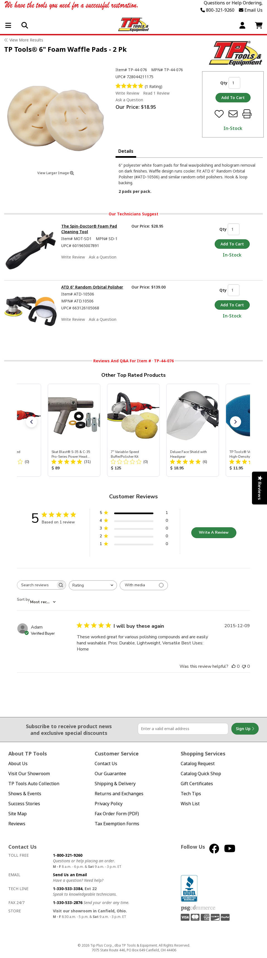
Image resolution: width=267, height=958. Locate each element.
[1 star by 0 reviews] (134, 544)
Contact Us (106, 764)
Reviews (16, 824)
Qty (223, 82)
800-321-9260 (217, 10)
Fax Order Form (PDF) (117, 814)
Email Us (251, 10)
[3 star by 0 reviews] (134, 529)
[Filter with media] (144, 585)
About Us (18, 764)
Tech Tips (191, 794)
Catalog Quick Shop (201, 774)
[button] (31, 421)
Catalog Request (198, 764)
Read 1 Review (156, 93)
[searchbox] (36, 585)
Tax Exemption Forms (117, 824)
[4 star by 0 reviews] (134, 521)
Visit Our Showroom (29, 774)
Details (125, 151)
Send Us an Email (70, 874)
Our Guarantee (110, 774)
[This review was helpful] (234, 666)
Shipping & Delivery (115, 784)
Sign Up (245, 729)
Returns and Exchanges (119, 794)
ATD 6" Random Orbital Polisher (92, 287)
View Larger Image (55, 173)
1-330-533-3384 (67, 888)
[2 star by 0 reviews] (134, 537)
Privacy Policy (109, 804)
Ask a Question (129, 100)
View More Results (26, 40)
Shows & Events (24, 794)
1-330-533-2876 (67, 902)
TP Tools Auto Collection (33, 784)
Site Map (17, 814)
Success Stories (24, 804)
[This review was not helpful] (244, 666)
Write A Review (214, 532)
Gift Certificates (197, 784)
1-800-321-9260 (67, 855)
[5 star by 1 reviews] (134, 513)
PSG (198, 908)
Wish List (190, 804)
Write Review (127, 93)
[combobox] (93, 585)
